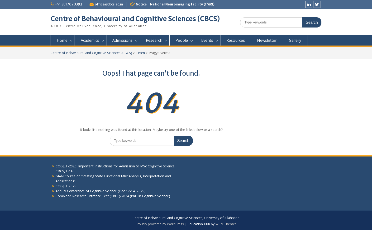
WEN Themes (226, 224)
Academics (90, 40)
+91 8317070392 (68, 4)
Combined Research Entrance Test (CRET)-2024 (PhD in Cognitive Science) (113, 196)
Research (154, 40)
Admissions (122, 40)
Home (62, 40)
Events (207, 40)
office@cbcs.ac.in (109, 4)
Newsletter (267, 40)
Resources (235, 40)
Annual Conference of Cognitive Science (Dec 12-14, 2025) (100, 191)
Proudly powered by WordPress (159, 224)
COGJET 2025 (66, 186)
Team (140, 53)
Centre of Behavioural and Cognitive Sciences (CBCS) (135, 18)
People (182, 40)
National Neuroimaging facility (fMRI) (182, 4)
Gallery (295, 40)
